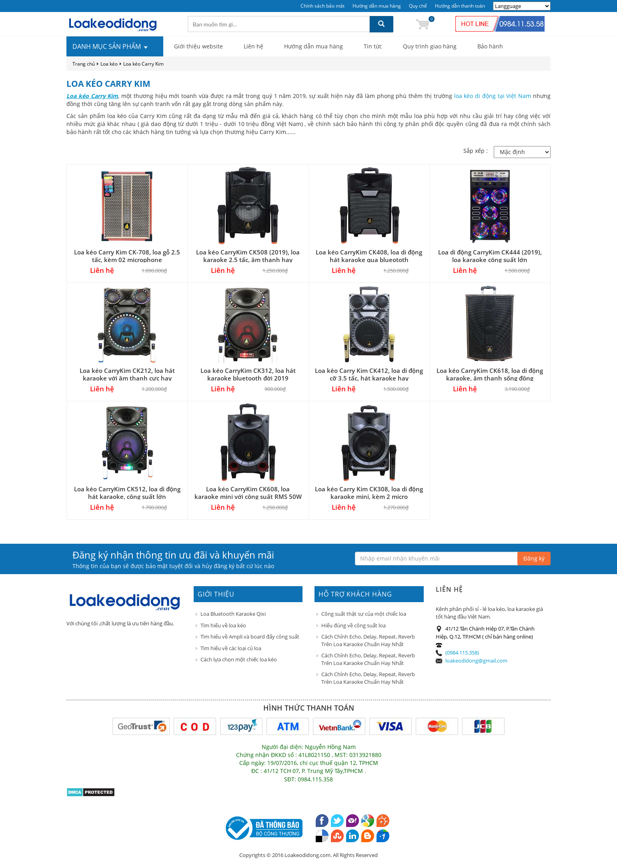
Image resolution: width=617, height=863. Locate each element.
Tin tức (373, 46)
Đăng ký (534, 558)
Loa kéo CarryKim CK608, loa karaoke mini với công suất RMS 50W (248, 493)
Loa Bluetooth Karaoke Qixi (233, 613)
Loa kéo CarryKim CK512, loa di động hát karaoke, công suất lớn (127, 493)
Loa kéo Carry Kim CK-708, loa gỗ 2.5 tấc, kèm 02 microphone (127, 256)
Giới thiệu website (198, 46)
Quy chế (418, 5)
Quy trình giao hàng (430, 46)
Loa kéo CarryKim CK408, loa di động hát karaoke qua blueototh (369, 256)
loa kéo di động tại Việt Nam (492, 96)
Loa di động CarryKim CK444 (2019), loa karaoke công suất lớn (490, 256)
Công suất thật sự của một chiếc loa (363, 613)
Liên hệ (253, 46)
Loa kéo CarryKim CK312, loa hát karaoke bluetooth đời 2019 (248, 374)
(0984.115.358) (462, 652)
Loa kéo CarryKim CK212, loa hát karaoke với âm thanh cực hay (127, 374)
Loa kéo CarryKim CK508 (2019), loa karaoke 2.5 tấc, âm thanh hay (248, 256)
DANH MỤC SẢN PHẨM (110, 46)
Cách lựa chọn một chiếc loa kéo (238, 659)
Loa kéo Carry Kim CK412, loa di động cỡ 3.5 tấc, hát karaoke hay (369, 374)
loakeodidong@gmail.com (476, 660)
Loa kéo (109, 63)
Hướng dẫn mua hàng (377, 5)
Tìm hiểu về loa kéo (223, 625)
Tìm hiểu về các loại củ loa (230, 648)
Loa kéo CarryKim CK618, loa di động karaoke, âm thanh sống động (490, 374)
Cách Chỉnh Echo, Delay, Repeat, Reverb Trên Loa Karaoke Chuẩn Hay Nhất (368, 640)
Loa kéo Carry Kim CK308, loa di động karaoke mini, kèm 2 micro (369, 493)
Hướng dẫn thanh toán (460, 5)
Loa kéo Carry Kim (143, 63)
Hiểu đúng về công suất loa (353, 625)
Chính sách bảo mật (322, 5)
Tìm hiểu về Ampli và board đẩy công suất (249, 636)
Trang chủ (83, 63)
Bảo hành (490, 46)
